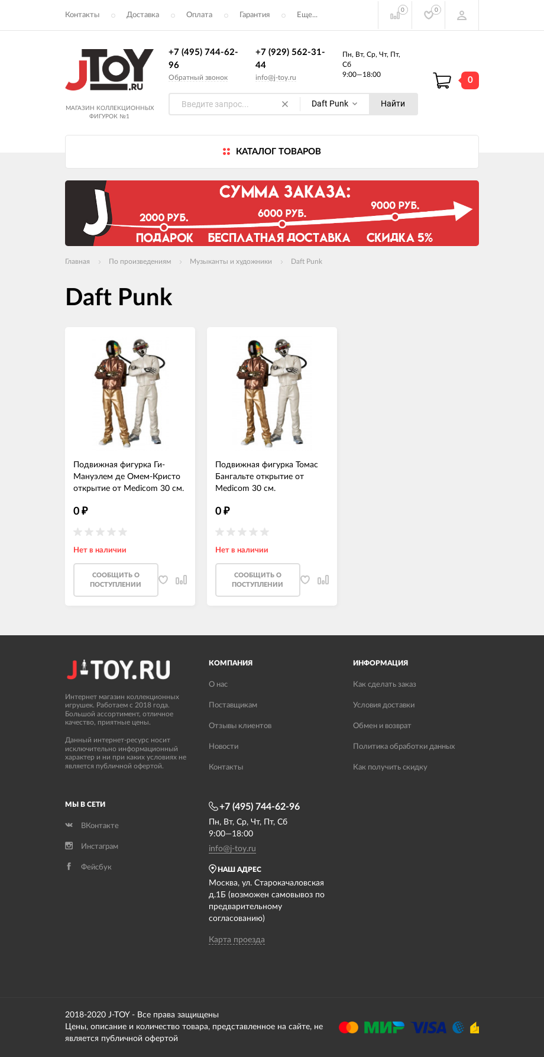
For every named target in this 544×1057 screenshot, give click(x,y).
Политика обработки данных (404, 747)
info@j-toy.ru (275, 77)
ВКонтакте (92, 826)
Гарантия (254, 15)
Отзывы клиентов (240, 726)
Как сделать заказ (384, 685)
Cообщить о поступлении (115, 581)
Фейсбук (88, 868)
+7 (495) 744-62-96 (254, 807)
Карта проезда (237, 940)
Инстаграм (91, 847)
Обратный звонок (198, 77)
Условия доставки (384, 706)
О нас (218, 685)
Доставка (143, 15)
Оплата (199, 15)
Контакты (82, 15)
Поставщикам (233, 706)
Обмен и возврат (382, 726)
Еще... (307, 15)
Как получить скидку (390, 768)
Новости (223, 747)
